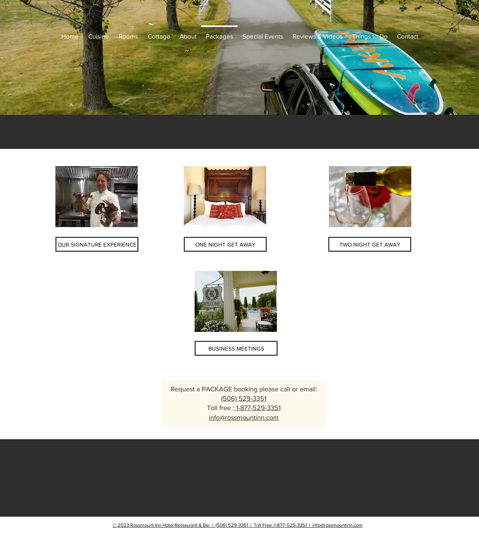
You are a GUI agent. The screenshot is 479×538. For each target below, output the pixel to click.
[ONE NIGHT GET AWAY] (225, 244)
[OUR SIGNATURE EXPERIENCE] (96, 244)
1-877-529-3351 (257, 408)
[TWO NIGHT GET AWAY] (369, 244)
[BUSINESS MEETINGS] (236, 348)
